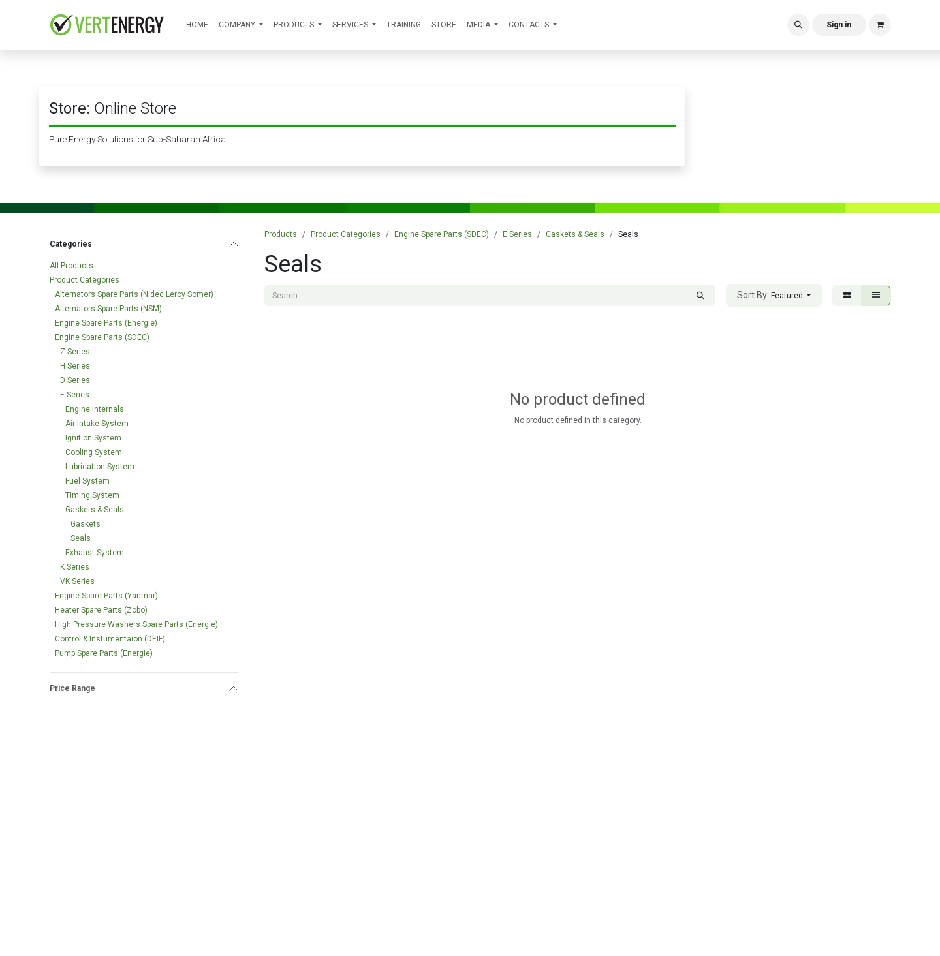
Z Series (75, 351)
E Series (74, 394)
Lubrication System (99, 466)
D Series (75, 380)
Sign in (838, 24)
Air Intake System (97, 423)
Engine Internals (94, 409)
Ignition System (93, 437)
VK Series (77, 581)
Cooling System (93, 452)
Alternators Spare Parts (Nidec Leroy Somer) (134, 294)
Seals (80, 538)
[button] (798, 25)
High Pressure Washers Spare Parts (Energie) (136, 624)
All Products (71, 265)
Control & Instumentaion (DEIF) (110, 638)
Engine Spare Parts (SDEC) (102, 337)
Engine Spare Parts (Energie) (106, 323)
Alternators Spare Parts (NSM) (108, 308)
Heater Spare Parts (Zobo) (101, 610)
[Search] (700, 295)
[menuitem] (197, 25)
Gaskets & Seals (94, 509)
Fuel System (87, 481)
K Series (74, 567)
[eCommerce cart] (880, 25)
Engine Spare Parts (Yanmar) (106, 595)
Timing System (92, 495)
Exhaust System (94, 552)
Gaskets (85, 524)
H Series (75, 366)
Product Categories (84, 280)
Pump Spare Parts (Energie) (104, 653)
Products (280, 234)
